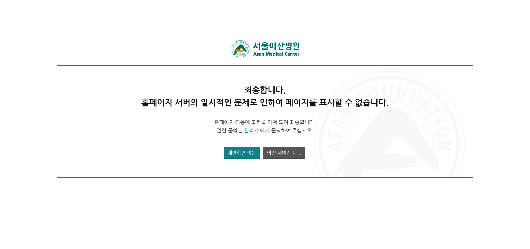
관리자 (251, 130)
